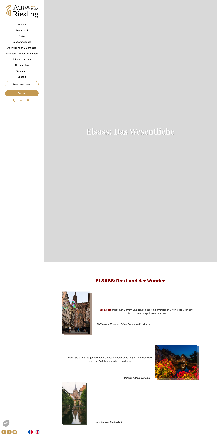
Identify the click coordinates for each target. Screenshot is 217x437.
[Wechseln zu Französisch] (30, 432)
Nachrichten (22, 65)
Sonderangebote (22, 42)
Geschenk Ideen (22, 84)
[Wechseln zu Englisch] (37, 432)
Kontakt (22, 76)
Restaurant (22, 30)
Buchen (22, 93)
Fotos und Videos (22, 59)
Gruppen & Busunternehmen (22, 53)
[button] (6, 423)
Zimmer (22, 24)
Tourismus (21, 71)
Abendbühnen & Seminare (21, 47)
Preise (21, 36)
